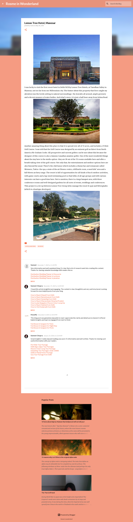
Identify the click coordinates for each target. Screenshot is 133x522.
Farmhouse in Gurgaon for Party (42, 324)
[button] (25, 30)
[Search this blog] (120, 3)
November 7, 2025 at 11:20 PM (47, 265)
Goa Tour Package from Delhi (41, 355)
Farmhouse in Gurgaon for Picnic (42, 328)
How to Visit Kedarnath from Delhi (43, 307)
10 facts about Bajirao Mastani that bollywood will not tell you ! (63, 422)
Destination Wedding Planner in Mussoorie (46, 274)
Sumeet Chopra (37, 286)
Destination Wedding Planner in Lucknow (45, 276)
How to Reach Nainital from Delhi (43, 305)
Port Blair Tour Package (39, 345)
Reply (33, 281)
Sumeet (34, 265)
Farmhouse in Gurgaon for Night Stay (44, 326)
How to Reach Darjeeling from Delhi (43, 299)
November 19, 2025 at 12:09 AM (54, 286)
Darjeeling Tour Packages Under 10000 (45, 351)
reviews (40, 246)
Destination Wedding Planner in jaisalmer (45, 278)
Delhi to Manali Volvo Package (42, 353)
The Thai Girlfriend (48, 493)
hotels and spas (30, 246)
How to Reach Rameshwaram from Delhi (45, 297)
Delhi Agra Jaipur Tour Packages (42, 347)
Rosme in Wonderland (22, 4)
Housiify (34, 315)
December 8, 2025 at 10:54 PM (47, 315)
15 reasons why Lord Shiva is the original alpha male (59, 457)
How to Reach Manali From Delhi (42, 295)
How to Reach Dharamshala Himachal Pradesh (47, 301)
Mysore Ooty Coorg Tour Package (43, 349)
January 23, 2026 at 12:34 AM (53, 336)
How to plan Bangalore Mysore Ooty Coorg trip (48, 303)
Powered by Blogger (66, 515)
